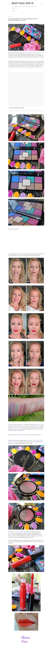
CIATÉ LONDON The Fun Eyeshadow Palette (35, 52)
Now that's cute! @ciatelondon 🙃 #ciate (16, 107)
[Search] (42, 3)
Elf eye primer (23, 426)
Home (13, 10)
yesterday (10, 533)
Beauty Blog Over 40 (23, 3)
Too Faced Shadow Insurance (34, 426)
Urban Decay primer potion (15, 427)
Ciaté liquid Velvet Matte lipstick (20, 531)
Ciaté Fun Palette (21, 434)
